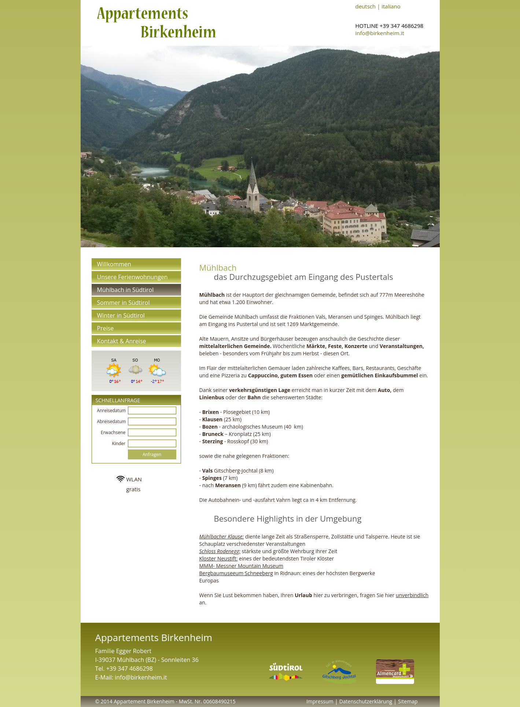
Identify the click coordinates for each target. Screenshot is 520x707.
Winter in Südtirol (121, 315)
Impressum (319, 701)
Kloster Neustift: (218, 558)
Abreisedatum (111, 421)
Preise (105, 328)
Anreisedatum (111, 410)
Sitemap (407, 701)
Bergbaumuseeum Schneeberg (236, 573)
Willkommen (114, 264)
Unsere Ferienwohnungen (132, 277)
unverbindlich (412, 595)
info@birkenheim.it (379, 33)
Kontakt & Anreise (121, 341)
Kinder (119, 443)
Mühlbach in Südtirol (125, 290)
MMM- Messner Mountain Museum (241, 565)
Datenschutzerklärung (365, 701)
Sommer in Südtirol (123, 303)
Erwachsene (113, 432)
